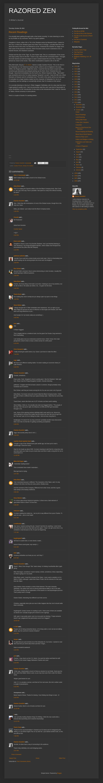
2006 (76, 181)
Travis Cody (17, 727)
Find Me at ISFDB (79, 31)
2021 (76, 74)
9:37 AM (16, 558)
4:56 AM (16, 492)
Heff (15, 553)
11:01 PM (16, 721)
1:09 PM (16, 211)
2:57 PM (16, 750)
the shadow (30, 165)
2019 (76, 79)
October (78, 110)
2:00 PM (16, 235)
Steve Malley (18, 305)
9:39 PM (16, 435)
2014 (76, 92)
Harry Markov (18, 498)
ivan (15, 323)
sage (15, 360)
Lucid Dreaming (80, 117)
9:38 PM (16, 424)
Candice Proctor (18, 165)
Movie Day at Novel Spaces (84, 134)
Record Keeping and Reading (84, 131)
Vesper (16, 639)
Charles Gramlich (19, 201)
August (78, 152)
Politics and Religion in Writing (84, 139)
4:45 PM (16, 317)
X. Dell (16, 626)
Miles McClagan (19, 461)
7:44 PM (16, 354)
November (79, 107)
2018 (76, 82)
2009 (76, 173)
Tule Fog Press (78, 52)
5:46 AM (16, 505)
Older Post (62, 758)
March (78, 165)
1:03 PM (16, 195)
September (79, 149)
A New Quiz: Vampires (82, 122)
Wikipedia (77, 42)
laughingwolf (18, 538)
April (77, 162)
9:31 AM (16, 547)
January (78, 170)
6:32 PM (16, 686)
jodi (15, 656)
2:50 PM (16, 262)
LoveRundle (17, 523)
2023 (76, 69)
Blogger (59, 773)
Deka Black (17, 186)
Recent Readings (18, 32)
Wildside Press (78, 54)
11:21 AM (16, 180)
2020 (76, 76)
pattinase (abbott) (19, 256)
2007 (76, 178)
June (77, 157)
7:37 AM (16, 532)
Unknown (17, 511)
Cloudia (16, 217)
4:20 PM (16, 650)
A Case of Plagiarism (82, 146)
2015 (76, 89)
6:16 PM (16, 663)
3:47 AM (16, 474)
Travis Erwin (17, 294)
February (79, 167)
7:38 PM (16, 736)
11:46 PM (16, 455)
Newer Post (12, 758)
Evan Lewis (17, 241)
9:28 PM (16, 697)
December (79, 104)
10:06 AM (16, 620)
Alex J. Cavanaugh (19, 175)
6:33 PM (16, 343)
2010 (76, 102)
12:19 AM (16, 708)
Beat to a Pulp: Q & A (82, 137)
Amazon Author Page (80, 50)
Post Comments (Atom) (23, 761)
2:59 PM (16, 275)
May (77, 159)
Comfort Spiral (18, 229)
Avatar (77, 112)
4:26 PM (16, 299)
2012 (76, 97)
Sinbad (25, 165)
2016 (76, 87)
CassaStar (79, 125)
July (77, 154)
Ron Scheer (17, 268)
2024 (76, 66)
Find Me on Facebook (80, 39)
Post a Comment (16, 754)
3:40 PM (16, 288)
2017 (76, 84)
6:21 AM (16, 517)
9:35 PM (16, 367)
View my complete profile (79, 209)
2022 (76, 71)
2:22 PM (16, 250)
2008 (76, 176)
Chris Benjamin (18, 349)
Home (37, 758)
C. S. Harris (27, 65)
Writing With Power (81, 119)
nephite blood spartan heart (22, 441)
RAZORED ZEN (32, 10)
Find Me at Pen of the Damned (83, 33)
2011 (76, 100)
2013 (76, 94)
